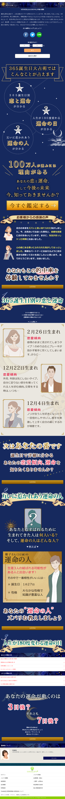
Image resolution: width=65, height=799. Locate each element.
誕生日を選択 (32, 56)
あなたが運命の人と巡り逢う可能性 (9, 658)
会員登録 (32, 287)
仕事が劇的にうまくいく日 (7, 665)
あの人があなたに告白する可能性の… (9, 680)
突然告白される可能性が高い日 (8, 662)
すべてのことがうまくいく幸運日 (8, 669)
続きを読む (54, 758)
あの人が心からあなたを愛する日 (8, 677)
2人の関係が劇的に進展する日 (7, 684)
